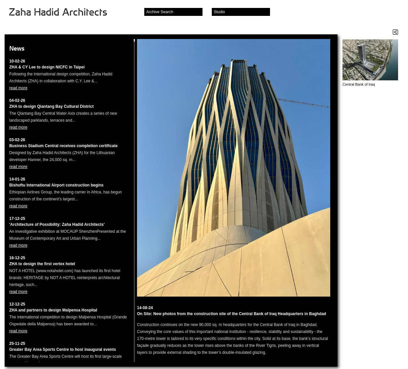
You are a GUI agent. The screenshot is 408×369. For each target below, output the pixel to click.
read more (18, 88)
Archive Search (159, 12)
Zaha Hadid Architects (63, 12)
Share (395, 32)
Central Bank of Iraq (358, 84)
